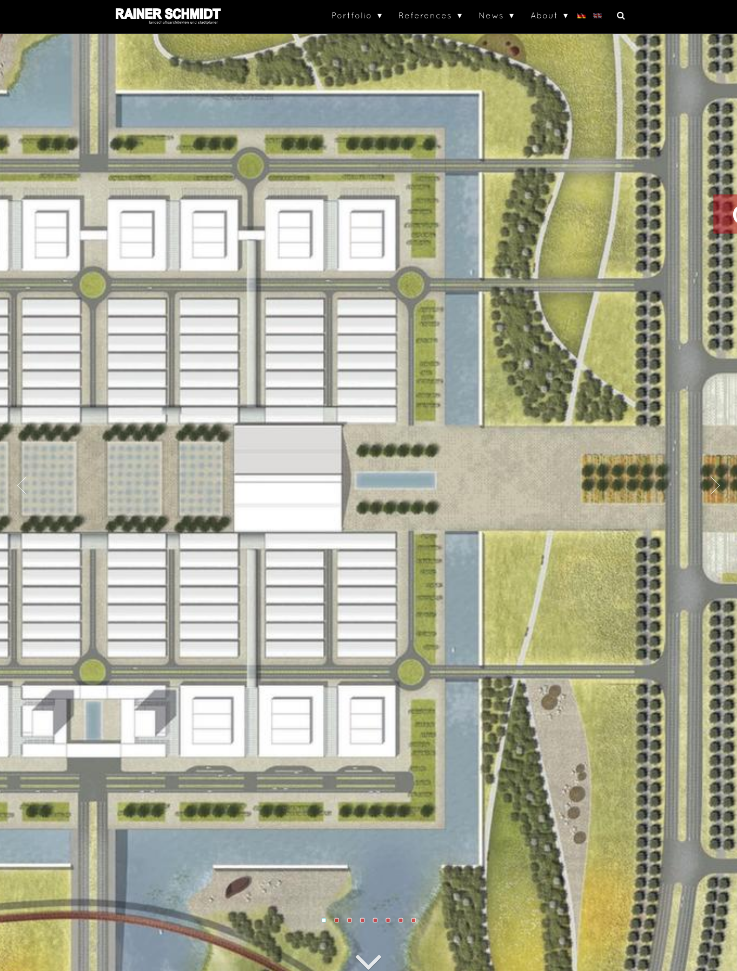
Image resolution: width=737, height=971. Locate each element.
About (544, 15)
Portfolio (351, 15)
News (491, 15)
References (425, 15)
